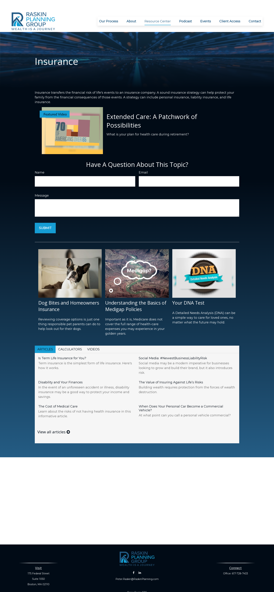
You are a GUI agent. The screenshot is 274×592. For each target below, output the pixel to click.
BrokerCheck (176, 588)
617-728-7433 (240, 563)
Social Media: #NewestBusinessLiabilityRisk (173, 348)
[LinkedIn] (139, 562)
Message (42, 185)
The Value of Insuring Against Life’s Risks (171, 372)
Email (143, 162)
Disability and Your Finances (60, 372)
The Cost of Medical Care (58, 396)
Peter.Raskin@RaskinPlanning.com (137, 568)
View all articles (53, 421)
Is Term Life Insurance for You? (62, 348)
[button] (109, 10)
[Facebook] (133, 562)
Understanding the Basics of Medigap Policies (135, 295)
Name (39, 162)
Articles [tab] (45, 339)
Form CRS (140, 581)
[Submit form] (45, 217)
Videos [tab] (93, 339)
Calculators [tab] (70, 339)
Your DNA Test (188, 292)
